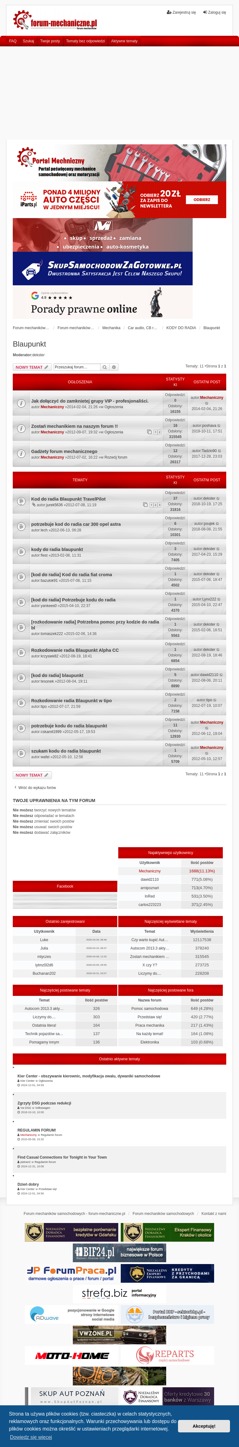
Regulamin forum (51, 1135)
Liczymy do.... (149, 973)
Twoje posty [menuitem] (50, 41)
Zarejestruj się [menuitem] (181, 12)
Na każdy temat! (149, 1034)
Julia (44, 948)
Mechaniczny (52, 407)
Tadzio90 (209, 451)
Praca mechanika (149, 1025)
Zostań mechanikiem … (149, 957)
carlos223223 (149, 905)
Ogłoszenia (114, 407)
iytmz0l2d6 (44, 965)
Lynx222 (209, 599)
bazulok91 (49, 580)
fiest (44, 555)
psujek (209, 523)
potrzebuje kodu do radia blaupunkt (69, 725)
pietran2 (26, 1162)
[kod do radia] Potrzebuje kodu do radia (73, 599)
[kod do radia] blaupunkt (57, 675)
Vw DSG (26, 1107)
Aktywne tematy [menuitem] (124, 41)
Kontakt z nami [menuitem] (213, 1213)
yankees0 (49, 606)
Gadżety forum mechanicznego (64, 451)
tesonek (47, 681)
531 (194, 896)
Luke (44, 940)
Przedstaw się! (150, 1017)
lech (44, 530)
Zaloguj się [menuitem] (214, 12)
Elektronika (150, 1042)
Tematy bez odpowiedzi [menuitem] (85, 41)
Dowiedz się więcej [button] (31, 1437)
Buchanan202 (44, 973)
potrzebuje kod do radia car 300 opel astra (76, 524)
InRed (150, 896)
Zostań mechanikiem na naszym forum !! (74, 426)
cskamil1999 (51, 732)
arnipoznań (150, 888)
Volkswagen (42, 1107)
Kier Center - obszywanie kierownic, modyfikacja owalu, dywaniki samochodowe (88, 1076)
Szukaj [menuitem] (28, 41)
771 (194, 879)
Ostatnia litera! (44, 1025)
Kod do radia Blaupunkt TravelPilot (68, 499)
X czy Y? (150, 965)
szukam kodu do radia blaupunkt (66, 751)
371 (194, 904)
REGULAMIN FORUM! (36, 1130)
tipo (44, 706)
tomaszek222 (52, 634)
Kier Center (28, 1080)
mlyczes (44, 957)
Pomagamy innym (44, 1042)
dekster (38, 355)
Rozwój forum (116, 457)
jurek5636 (54, 505)
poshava (209, 425)
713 (194, 887)
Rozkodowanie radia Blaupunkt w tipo (71, 700)
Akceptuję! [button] (204, 1426)
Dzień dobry (28, 1184)
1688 (193, 871)
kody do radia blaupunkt (57, 549)
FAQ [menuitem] (12, 41)
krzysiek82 (50, 656)
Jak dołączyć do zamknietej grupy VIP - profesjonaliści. (89, 401)
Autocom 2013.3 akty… (149, 948)
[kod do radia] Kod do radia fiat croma (71, 574)
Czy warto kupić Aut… (150, 940)
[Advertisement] (119, 93)
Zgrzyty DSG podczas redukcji (44, 1103)
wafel (45, 757)
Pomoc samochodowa (149, 1008)
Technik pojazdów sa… (44, 1034)
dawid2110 (209, 675)
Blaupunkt (29, 344)
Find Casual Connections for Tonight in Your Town (62, 1157)
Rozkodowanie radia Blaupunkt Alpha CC (75, 650)
